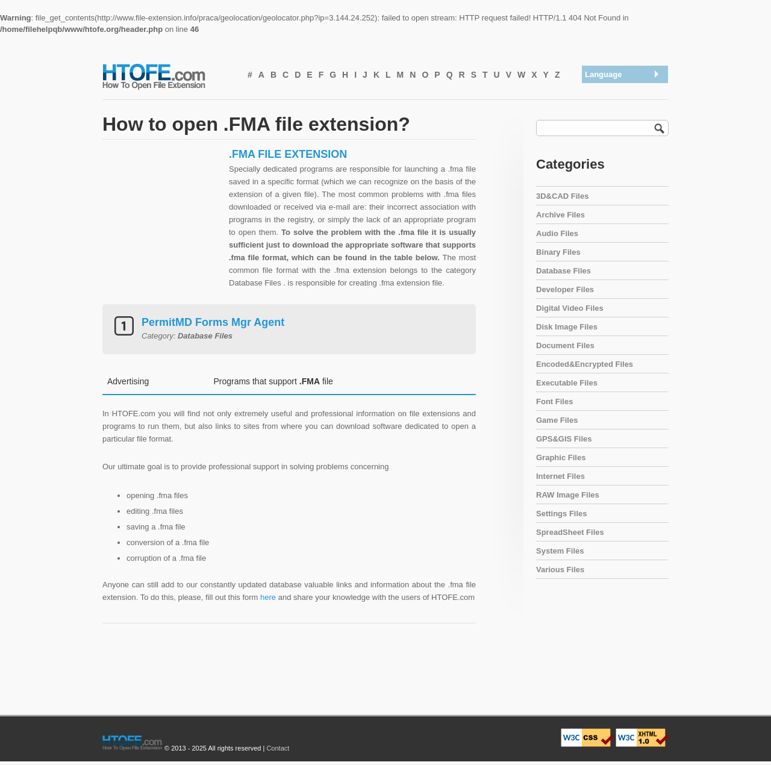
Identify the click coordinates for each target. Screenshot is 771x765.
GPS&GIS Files (564, 438)
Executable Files (567, 382)
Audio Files (557, 233)
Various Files (560, 569)
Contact (277, 748)
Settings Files (561, 513)
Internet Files (560, 476)
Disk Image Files (567, 326)
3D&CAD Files (562, 196)
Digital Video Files (570, 308)
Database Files (563, 270)
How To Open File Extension (167, 76)
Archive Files (560, 214)
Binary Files (558, 252)
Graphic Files (560, 457)
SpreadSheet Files (570, 532)
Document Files (565, 345)
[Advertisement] (162, 223)
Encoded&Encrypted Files (584, 364)
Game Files (557, 420)
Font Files (554, 401)
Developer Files (565, 289)
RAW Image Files (567, 494)
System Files (560, 550)
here (268, 597)
